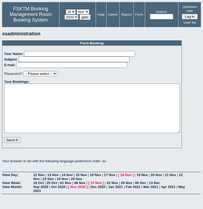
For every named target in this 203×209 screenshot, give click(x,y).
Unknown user (190, 9)
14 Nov (67, 184)
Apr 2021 (168, 196)
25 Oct (51, 192)
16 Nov (95, 184)
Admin (113, 14)
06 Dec (140, 192)
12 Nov (39, 184)
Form (139, 14)
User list (190, 22)
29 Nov (126, 192)
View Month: (12, 196)
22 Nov (112, 192)
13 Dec (154, 192)
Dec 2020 (97, 196)
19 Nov (142, 184)
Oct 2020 (58, 196)
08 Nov (80, 192)
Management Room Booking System (31, 17)
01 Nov (65, 192)
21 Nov (170, 184)
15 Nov (81, 184)
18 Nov (126, 184)
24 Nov (62, 188)
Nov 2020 (78, 196)
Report (126, 14)
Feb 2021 (133, 196)
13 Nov (53, 184)
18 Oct (38, 192)
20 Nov (156, 184)
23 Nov (48, 188)
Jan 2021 (115, 196)
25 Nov (76, 188)
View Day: (10, 184)
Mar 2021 (150, 196)
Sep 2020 (40, 196)
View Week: (11, 192)
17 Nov (109, 184)
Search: (162, 12)
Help (101, 14)
